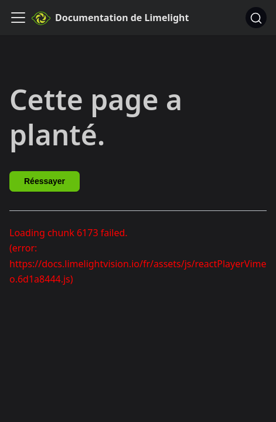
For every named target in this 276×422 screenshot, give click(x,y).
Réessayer (44, 181)
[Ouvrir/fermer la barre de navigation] (18, 17)
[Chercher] (256, 17)
